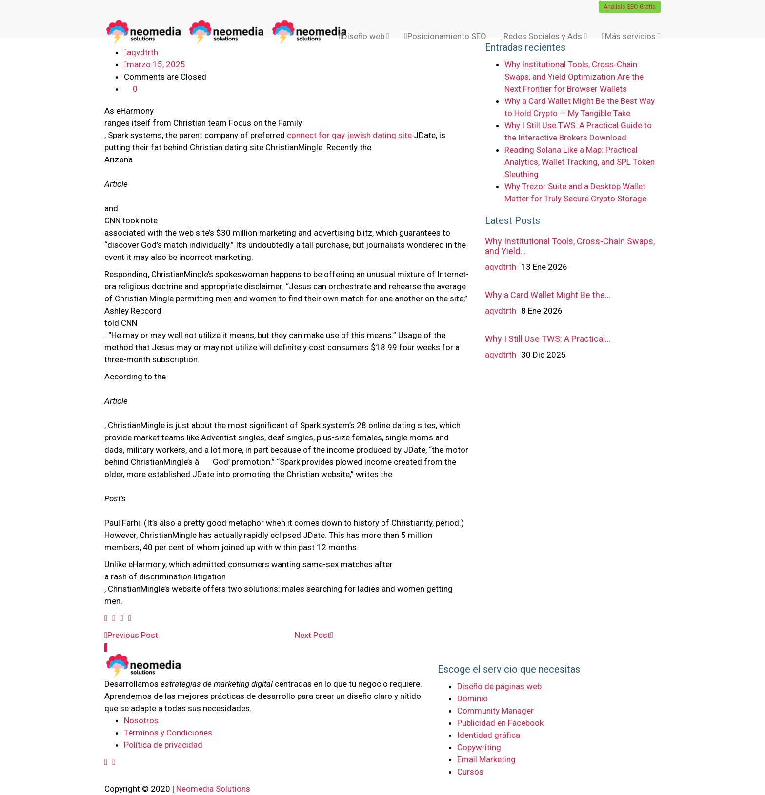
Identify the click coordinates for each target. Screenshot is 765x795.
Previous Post (131, 635)
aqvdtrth (500, 267)
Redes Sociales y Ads (544, 36)
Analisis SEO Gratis (630, 6)
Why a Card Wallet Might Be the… (548, 295)
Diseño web (364, 36)
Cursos (470, 771)
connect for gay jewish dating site (349, 135)
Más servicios (631, 36)
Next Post (314, 635)
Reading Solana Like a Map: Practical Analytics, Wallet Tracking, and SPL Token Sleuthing (579, 162)
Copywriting (479, 747)
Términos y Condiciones (168, 732)
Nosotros (141, 720)
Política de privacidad (163, 745)
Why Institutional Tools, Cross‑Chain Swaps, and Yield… (570, 246)
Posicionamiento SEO (445, 36)
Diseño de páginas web (499, 686)
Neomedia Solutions (213, 789)
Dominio (472, 698)
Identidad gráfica (488, 735)
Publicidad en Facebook (500, 723)
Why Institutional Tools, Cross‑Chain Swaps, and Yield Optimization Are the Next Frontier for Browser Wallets (574, 77)
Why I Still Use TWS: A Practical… (548, 339)
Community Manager (495, 711)
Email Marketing (486, 759)
